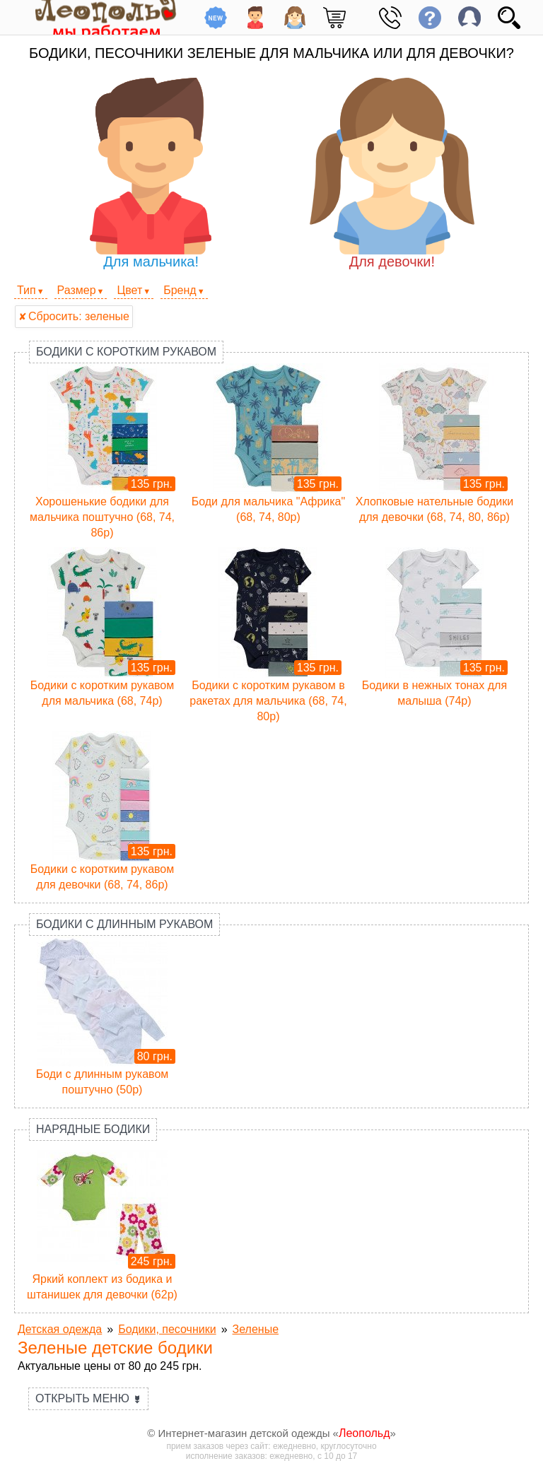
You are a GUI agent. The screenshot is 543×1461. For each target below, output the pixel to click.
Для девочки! (392, 173)
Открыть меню (88, 1398)
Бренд (179, 290)
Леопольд (364, 1433)
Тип (26, 290)
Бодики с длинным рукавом (124, 924)
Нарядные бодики (93, 1129)
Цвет (129, 290)
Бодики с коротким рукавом (126, 352)
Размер (76, 290)
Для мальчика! (151, 173)
